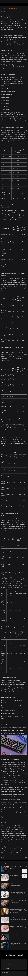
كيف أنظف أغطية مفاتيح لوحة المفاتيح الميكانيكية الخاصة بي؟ (18, 901)
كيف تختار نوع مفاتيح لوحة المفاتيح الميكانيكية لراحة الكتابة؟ (17, 884)
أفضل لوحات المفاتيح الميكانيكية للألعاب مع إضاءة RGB (18, 867)
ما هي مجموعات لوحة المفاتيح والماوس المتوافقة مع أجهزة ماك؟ (18, 876)
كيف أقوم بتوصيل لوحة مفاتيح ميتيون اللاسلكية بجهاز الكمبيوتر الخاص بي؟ (17, 893)
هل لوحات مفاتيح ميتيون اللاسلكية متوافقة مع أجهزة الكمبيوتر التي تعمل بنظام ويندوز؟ (18, 919)
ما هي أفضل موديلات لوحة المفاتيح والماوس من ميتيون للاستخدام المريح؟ (18, 927)
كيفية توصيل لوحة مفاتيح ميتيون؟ (17, 934)
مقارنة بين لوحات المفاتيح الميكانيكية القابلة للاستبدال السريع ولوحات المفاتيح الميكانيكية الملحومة (18, 911)
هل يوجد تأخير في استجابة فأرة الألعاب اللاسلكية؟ (18, 943)
